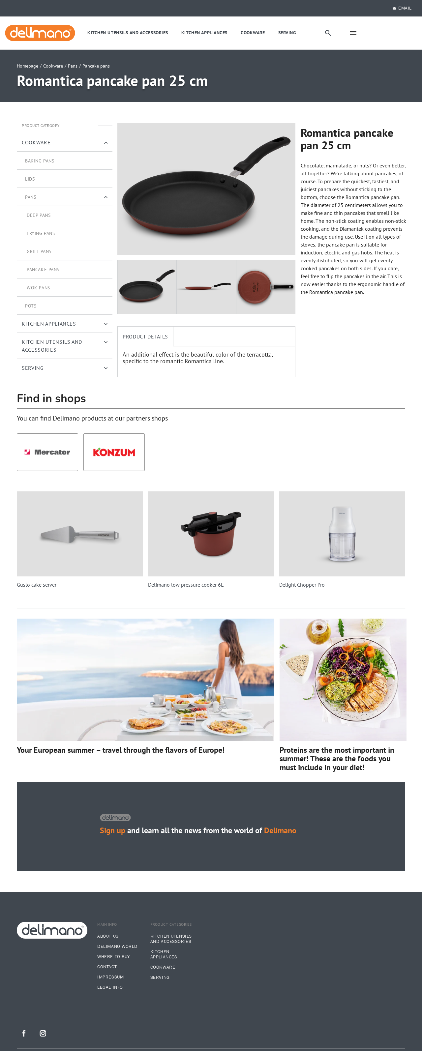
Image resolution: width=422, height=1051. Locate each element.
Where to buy (113, 957)
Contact (107, 967)
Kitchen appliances (163, 954)
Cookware (53, 66)
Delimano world (117, 946)
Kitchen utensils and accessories (171, 939)
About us (107, 936)
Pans (72, 66)
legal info (110, 987)
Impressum (110, 977)
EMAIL (402, 8)
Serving (160, 977)
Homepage (27, 66)
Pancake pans (96, 66)
